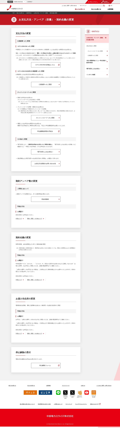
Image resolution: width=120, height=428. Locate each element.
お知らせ (83, 387)
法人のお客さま (96, 9)
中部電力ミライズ (15, 7)
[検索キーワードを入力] (97, 6)
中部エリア (19, 220)
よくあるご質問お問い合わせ (103, 387)
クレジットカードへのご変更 (95, 51)
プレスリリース (65, 387)
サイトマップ (83, 5)
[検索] (104, 5)
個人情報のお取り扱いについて (27, 405)
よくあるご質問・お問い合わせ (69, 5)
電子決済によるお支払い (93, 68)
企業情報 (110, 9)
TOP (13, 13)
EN (110, 5)
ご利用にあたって (58, 405)
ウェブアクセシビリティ (81, 405)
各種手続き (29, 13)
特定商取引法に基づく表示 (44, 405)
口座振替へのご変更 (93, 55)
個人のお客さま (80, 9)
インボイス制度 (90, 74)
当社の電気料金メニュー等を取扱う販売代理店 (96, 61)
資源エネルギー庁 (95, 405)
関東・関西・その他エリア (34, 220)
